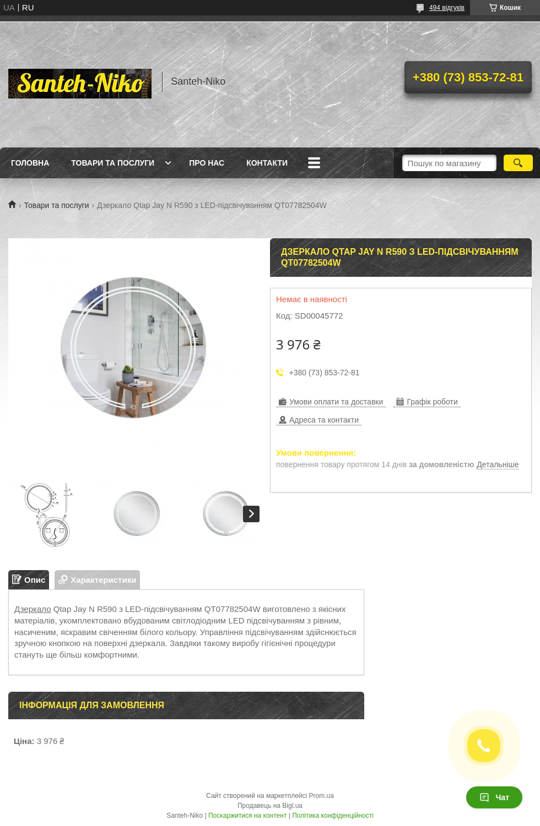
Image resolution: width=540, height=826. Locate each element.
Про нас (206, 162)
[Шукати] (518, 163)
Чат (494, 797)
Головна (30, 162)
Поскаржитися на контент (247, 815)
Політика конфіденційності (333, 815)
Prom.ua (321, 796)
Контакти (267, 162)
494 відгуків (447, 8)
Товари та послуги (112, 162)
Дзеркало (32, 609)
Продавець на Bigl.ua (270, 805)
